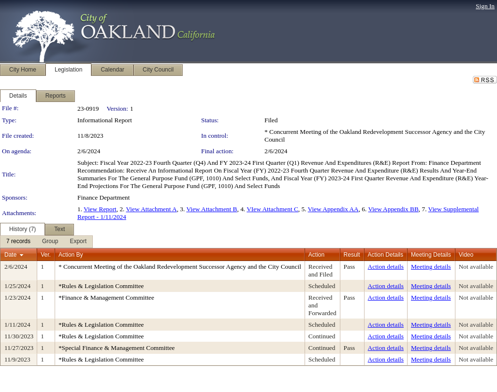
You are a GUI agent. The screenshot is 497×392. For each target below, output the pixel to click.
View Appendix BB (393, 209)
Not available (476, 266)
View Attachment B (211, 209)
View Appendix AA (333, 209)
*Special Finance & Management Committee (116, 347)
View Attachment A (151, 209)
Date (10, 254)
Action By (70, 254)
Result (352, 254)
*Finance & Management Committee (106, 297)
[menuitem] (18, 241)
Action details (386, 266)
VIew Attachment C (272, 209)
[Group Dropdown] (50, 241)
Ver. (46, 254)
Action (316, 254)
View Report (100, 209)
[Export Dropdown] (78, 241)
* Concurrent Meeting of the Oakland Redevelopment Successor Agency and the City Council (179, 266)
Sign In (485, 6)
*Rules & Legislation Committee (101, 286)
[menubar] (46, 241)
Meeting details (431, 266)
